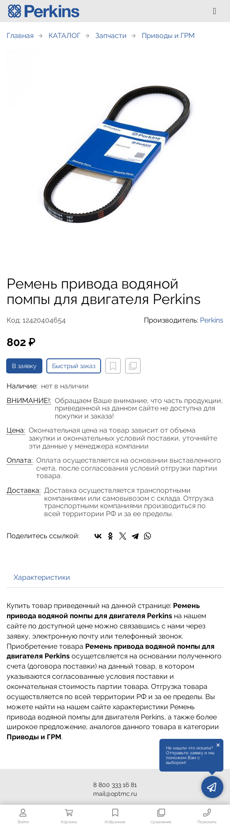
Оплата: (20, 460)
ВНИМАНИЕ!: (29, 401)
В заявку (24, 365)
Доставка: (24, 490)
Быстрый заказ (73, 365)
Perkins (211, 320)
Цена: (16, 430)
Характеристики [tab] (42, 577)
